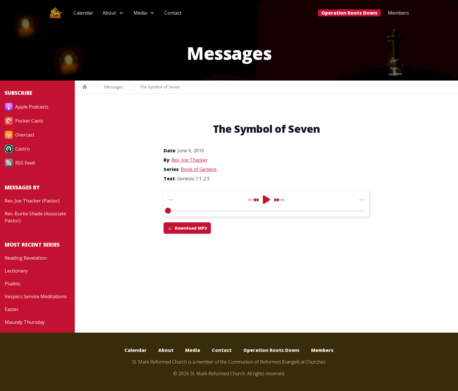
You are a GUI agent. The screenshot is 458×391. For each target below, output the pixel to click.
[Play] (266, 199)
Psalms (12, 283)
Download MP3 (187, 228)
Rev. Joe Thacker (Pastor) (32, 201)
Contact (172, 13)
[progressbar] (266, 211)
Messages (113, 87)
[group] (266, 204)
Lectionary (16, 271)
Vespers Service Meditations (36, 296)
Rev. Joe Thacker (189, 160)
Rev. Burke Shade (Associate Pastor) (35, 217)
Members (398, 13)
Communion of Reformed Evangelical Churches (276, 362)
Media (192, 350)
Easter (12, 309)
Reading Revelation (26, 258)
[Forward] (281, 197)
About (166, 350)
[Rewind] (251, 197)
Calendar (83, 13)
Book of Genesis (199, 169)
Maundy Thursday (25, 322)
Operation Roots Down (349, 13)
